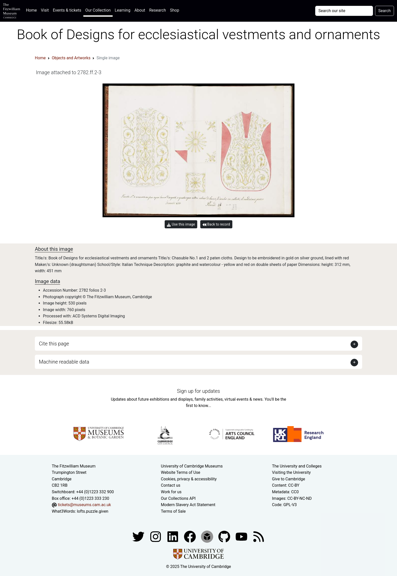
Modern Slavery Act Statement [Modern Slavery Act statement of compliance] (188, 504)
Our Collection (98, 10)
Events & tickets (67, 10)
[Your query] (344, 11)
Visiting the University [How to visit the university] (291, 472)
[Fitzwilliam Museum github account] (224, 536)
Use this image (181, 224)
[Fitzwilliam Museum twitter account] (138, 536)
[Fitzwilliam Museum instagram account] (156, 536)
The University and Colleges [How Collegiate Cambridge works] (296, 466)
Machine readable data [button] (64, 362)
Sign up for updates (198, 391)
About (139, 10)
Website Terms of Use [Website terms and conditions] (180, 472)
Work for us (171, 491)
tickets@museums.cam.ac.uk (84, 504)
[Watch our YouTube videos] (242, 536)
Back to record (216, 224)
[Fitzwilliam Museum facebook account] (173, 536)
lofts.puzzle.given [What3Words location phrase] (92, 511)
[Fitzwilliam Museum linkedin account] (190, 536)
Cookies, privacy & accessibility (189, 479)
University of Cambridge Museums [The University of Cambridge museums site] (192, 466)
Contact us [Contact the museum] (170, 485)
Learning (122, 10)
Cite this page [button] (54, 344)
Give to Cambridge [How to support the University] (288, 479)
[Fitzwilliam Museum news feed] (259, 536)
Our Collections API (178, 498)
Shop (174, 10)
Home (32, 10)
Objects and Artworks (71, 58)
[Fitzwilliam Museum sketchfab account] (207, 536)
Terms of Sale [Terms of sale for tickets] (173, 511)
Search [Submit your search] (384, 10)
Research (157, 10)
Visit (45, 10)
